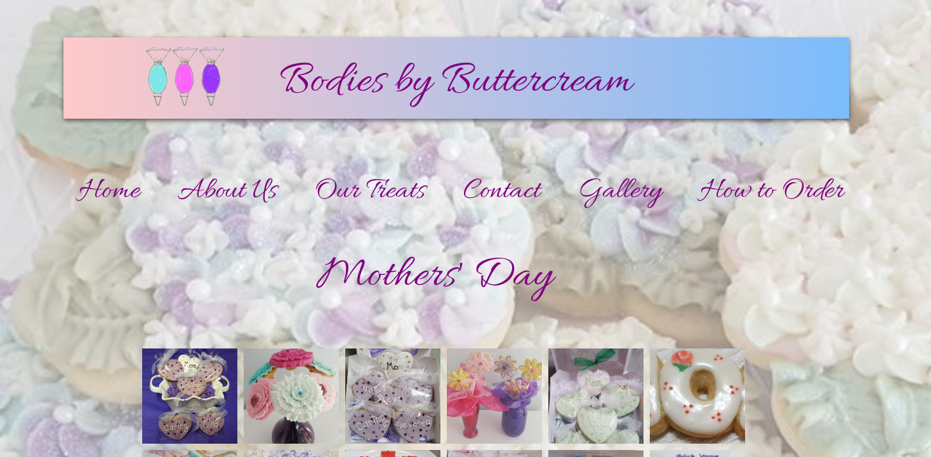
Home (109, 192)
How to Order (771, 192)
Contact (501, 192)
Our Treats (370, 192)
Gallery (620, 192)
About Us (227, 192)
